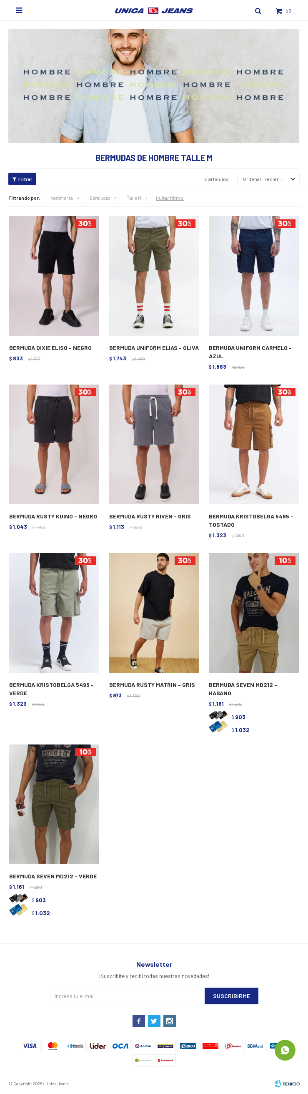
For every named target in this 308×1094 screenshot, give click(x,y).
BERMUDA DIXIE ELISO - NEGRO (50, 347)
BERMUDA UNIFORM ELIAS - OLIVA (154, 347)
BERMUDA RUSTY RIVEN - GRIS (150, 516)
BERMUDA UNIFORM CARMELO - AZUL (250, 352)
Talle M (134, 198)
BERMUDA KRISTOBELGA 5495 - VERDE (51, 689)
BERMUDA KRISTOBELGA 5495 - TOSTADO (251, 520)
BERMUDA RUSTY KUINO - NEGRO (53, 516)
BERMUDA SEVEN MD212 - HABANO (243, 689)
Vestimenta (62, 198)
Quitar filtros (170, 198)
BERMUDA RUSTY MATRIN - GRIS (152, 684)
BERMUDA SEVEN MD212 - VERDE (53, 876)
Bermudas (100, 198)
